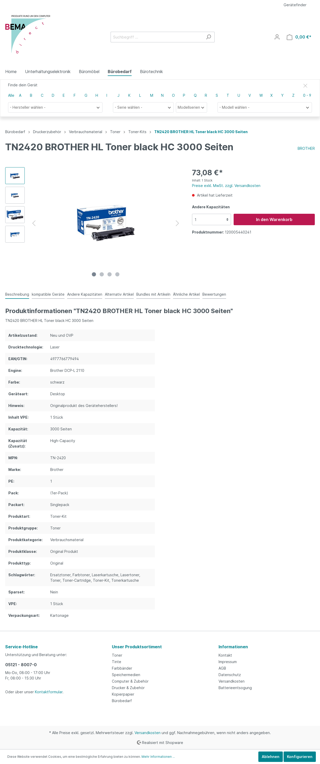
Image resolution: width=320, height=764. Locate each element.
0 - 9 (307, 95)
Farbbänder (122, 668)
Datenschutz (230, 674)
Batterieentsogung (235, 687)
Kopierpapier (123, 694)
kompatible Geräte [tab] (48, 294)
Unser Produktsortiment (137, 646)
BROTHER (306, 148)
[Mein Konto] (277, 37)
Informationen (233, 646)
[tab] (17, 294)
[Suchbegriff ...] (157, 37)
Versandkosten (232, 681)
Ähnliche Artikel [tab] (186, 294)
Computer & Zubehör (130, 681)
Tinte (116, 661)
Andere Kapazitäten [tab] (84, 294)
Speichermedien (126, 674)
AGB (222, 668)
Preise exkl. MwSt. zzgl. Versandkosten (226, 185)
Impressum (228, 661)
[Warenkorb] (299, 37)
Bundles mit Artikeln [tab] (153, 294)
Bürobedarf (122, 700)
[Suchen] (208, 37)
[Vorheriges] (34, 223)
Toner (117, 655)
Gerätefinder (295, 5)
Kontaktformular (48, 692)
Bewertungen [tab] (214, 294)
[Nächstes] (177, 223)
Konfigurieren (299, 756)
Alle (11, 95)
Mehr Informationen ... (158, 757)
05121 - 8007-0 (21, 664)
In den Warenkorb (274, 219)
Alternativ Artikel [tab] (119, 294)
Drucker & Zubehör (128, 687)
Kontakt (225, 655)
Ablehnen (270, 756)
